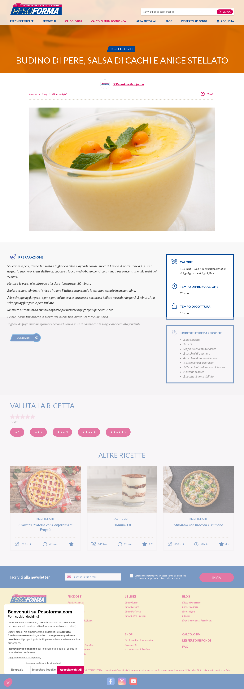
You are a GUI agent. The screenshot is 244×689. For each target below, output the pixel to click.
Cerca (225, 11)
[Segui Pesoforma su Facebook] (111, 681)
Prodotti (51, 21)
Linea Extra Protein (135, 615)
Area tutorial (148, 21)
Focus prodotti (190, 606)
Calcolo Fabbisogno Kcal (109, 21)
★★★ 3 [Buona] (62, 432)
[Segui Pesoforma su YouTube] (133, 681)
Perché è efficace (21, 21)
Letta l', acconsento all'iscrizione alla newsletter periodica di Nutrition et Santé (158, 577)
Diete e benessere (191, 602)
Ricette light (59, 94)
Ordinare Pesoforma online (139, 640)
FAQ (185, 646)
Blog (170, 21)
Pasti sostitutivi (76, 602)
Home (33, 94)
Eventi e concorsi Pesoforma (197, 620)
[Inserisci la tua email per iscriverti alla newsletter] (93, 577)
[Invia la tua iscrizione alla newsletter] (216, 577)
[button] (25, 337)
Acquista (227, 21)
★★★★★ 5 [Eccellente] (118, 432)
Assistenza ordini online (137, 649)
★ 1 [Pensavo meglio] (17, 432)
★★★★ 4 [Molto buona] (88, 432)
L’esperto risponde (194, 21)
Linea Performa (133, 611)
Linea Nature (132, 606)
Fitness (186, 615)
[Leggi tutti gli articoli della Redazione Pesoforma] (122, 85)
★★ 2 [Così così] (38, 432)
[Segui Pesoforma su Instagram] (122, 681)
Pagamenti (131, 645)
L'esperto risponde (196, 640)
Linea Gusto (131, 602)
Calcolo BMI (73, 21)
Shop (129, 634)
